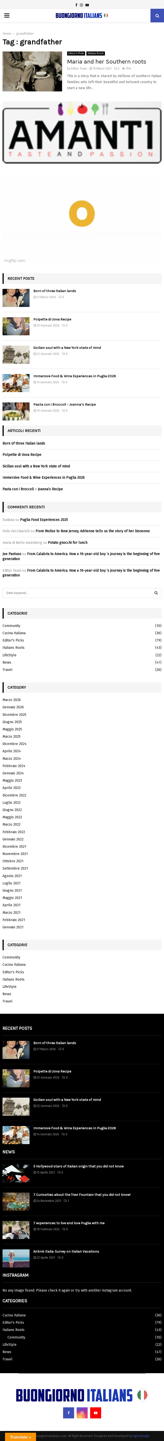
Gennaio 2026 (13, 707)
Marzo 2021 (12, 913)
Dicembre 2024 (15, 744)
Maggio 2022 (12, 817)
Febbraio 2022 (14, 832)
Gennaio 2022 (13, 839)
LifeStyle (10, 655)
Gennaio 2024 (13, 773)
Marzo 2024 (12, 759)
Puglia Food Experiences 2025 (44, 520)
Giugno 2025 (12, 722)
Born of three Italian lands (54, 291)
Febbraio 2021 (14, 920)
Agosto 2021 (12, 876)
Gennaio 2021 (13, 927)
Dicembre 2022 (14, 795)
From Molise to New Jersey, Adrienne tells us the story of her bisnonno (93, 531)
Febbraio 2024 (14, 766)
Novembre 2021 (15, 854)
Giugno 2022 (12, 810)
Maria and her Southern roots (106, 61)
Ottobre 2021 (13, 861)
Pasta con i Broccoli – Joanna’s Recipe (64, 404)
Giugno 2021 (12, 890)
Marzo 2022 (12, 824)
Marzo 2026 (12, 700)
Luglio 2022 (12, 802)
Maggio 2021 (12, 898)
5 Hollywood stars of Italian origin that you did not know (78, 1166)
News (7, 662)
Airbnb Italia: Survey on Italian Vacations (66, 1251)
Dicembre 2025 (14, 715)
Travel (8, 670)
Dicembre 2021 (14, 846)
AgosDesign (141, 1436)
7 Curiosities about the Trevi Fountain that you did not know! (81, 1195)
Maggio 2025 (12, 729)
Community (11, 626)
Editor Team (79, 68)
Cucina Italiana (14, 633)
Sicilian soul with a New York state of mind (67, 348)
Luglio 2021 (12, 883)
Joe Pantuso (12, 554)
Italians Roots (96, 53)
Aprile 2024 (12, 751)
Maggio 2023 (12, 780)
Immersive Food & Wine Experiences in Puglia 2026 (74, 376)
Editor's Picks (76, 53)
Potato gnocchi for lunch (67, 543)
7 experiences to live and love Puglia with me (68, 1223)
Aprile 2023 (12, 788)
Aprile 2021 (12, 905)
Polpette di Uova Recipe (52, 319)
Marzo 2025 (12, 736)
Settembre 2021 (15, 868)
